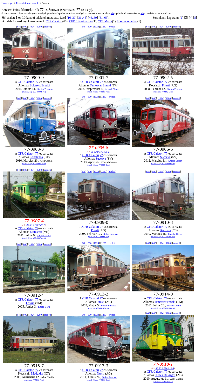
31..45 (82, 17)
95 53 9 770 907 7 (35, 224)
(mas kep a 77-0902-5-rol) (163, 92)
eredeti (47, 26)
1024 (31, 26)
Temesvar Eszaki (100, 85)
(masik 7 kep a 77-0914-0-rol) (163, 308)
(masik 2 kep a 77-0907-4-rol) (34, 238)
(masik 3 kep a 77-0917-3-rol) (98, 380)
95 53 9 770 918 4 (164, 368)
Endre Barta (44, 306)
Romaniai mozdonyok (27, 3)
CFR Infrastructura (81, 21)
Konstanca (36, 157)
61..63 (103, 17)
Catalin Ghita (44, 235)
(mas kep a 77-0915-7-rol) (34, 380)
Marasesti (36, 231)
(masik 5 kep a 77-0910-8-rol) (163, 237)
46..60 (93, 17)
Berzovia (165, 230)
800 (25, 26)
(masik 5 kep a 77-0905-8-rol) (98, 165)
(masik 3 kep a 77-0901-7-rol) (98, 92)
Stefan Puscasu (44, 89)
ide (112, 13)
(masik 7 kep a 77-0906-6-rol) (163, 163)
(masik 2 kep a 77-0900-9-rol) (34, 92)
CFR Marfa (105, 21)
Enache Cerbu (175, 233)
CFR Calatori (54, 21)
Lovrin (30, 303)
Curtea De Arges (165, 375)
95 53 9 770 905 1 (100, 151)
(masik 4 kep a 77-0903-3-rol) (34, 163)
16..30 (71, 17)
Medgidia (37, 373)
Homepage (7, 3)
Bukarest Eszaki (40, 85)
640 (19, 26)
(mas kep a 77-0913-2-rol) (98, 308)
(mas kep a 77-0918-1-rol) (163, 381)
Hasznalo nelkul (127, 21)
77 (36, 82)
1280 (39, 26)
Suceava (101, 158)
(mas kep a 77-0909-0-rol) (98, 237)
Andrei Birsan (112, 89)
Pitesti (166, 85)
